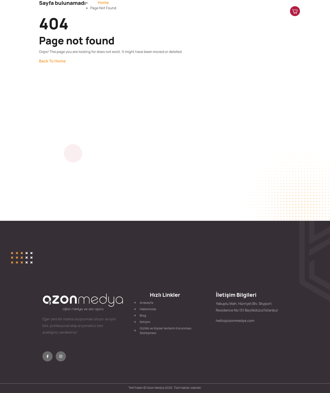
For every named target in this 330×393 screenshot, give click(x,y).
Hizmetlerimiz (231, 11)
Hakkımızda (201, 11)
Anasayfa (175, 11)
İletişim (273, 11)
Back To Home (52, 61)
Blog (255, 11)
